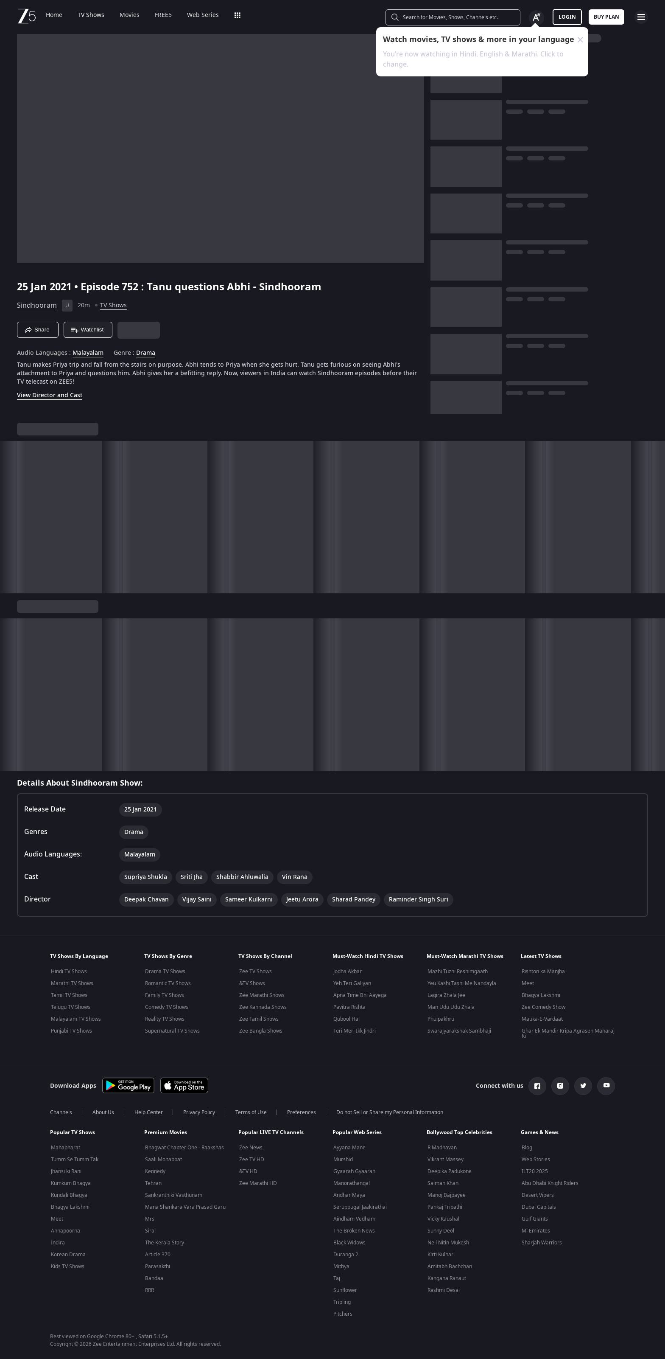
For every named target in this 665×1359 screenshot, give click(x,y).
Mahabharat (65, 1147)
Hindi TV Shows (69, 971)
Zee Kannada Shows (263, 1007)
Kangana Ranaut (447, 1278)
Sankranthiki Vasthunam (173, 1195)
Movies (130, 15)
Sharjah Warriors (542, 1243)
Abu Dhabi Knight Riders (550, 1183)
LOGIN (567, 17)
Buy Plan (606, 17)
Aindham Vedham (354, 1219)
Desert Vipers (538, 1195)
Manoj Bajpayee (447, 1195)
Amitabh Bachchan (450, 1266)
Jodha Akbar (347, 971)
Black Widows (349, 1243)
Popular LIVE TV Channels (271, 1132)
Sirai (150, 1231)
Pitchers (342, 1314)
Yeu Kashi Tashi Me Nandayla (462, 983)
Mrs (149, 1219)
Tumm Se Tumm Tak (74, 1159)
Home (54, 15)
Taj (336, 1278)
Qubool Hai (346, 1019)
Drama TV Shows (165, 971)
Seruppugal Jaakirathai (360, 1207)
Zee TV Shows (255, 971)
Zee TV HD (251, 1159)
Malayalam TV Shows (76, 1019)
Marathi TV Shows (72, 983)
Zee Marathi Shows (262, 995)
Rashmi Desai (444, 1290)
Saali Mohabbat (163, 1159)
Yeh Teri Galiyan (352, 983)
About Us (103, 1112)
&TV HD (248, 1171)
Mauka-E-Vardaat (542, 1019)
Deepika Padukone (450, 1171)
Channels (61, 1112)
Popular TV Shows (72, 1132)
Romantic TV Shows (168, 983)
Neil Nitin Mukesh (448, 1243)
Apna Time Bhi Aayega (360, 995)
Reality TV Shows (164, 1019)
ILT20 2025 (535, 1171)
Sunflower (345, 1290)
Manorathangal (351, 1183)
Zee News (251, 1147)
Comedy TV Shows (166, 1007)
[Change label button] (536, 17)
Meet (528, 983)
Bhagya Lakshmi (541, 995)
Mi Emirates (536, 1231)
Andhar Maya (349, 1195)
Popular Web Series (357, 1132)
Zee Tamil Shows (259, 1019)
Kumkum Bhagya (71, 1183)
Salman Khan (443, 1183)
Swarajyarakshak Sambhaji (459, 1031)
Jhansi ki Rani (66, 1171)
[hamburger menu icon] (641, 17)
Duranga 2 (345, 1254)
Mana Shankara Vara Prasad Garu (185, 1207)
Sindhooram (37, 305)
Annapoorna (65, 1231)
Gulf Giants (535, 1219)
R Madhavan (442, 1147)
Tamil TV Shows (69, 995)
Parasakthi (157, 1266)
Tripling (342, 1302)
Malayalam (88, 353)
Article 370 (157, 1254)
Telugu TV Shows (70, 1007)
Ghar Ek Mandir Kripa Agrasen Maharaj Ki (568, 1033)
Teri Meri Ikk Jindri (354, 1031)
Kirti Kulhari (441, 1254)
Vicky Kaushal (443, 1219)
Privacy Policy (199, 1112)
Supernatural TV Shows (172, 1031)
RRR (149, 1290)
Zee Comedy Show (543, 1007)
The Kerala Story (164, 1243)
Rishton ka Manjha (543, 971)
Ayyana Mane (349, 1147)
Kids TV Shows (67, 1266)
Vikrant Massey (446, 1159)
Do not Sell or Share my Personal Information (389, 1112)
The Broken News (354, 1231)
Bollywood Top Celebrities (459, 1132)
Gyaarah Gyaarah (354, 1171)
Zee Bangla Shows (260, 1031)
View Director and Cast (49, 395)
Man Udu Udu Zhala (451, 1007)
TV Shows (91, 15)
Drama (145, 353)
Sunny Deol (441, 1231)
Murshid (343, 1159)
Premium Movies (165, 1132)
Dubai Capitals (539, 1207)
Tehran (153, 1183)
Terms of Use (251, 1112)
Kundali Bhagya (69, 1195)
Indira (58, 1243)
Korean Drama (68, 1254)
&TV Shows (252, 983)
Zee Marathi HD (258, 1183)
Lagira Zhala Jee (446, 995)
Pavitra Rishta (349, 1007)
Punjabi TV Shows (71, 1031)
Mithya (341, 1266)
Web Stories (536, 1159)
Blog (527, 1147)
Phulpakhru (441, 1019)
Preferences (301, 1112)
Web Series (203, 15)
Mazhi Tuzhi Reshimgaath (458, 971)
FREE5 (163, 15)
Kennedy (155, 1171)
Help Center (148, 1112)
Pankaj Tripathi (445, 1207)
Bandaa (154, 1278)
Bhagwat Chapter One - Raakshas (184, 1147)
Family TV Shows (164, 995)
